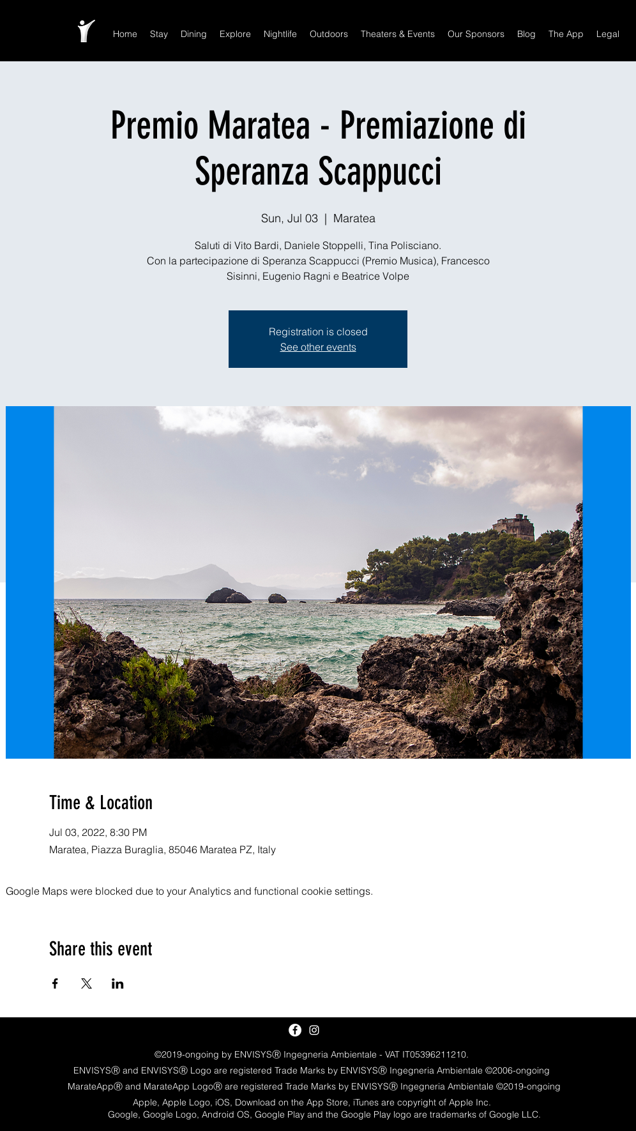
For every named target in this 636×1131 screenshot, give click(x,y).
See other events (318, 346)
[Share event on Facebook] (55, 983)
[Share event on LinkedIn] (118, 983)
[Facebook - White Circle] (295, 1030)
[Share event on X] (86, 983)
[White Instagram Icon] (314, 1030)
